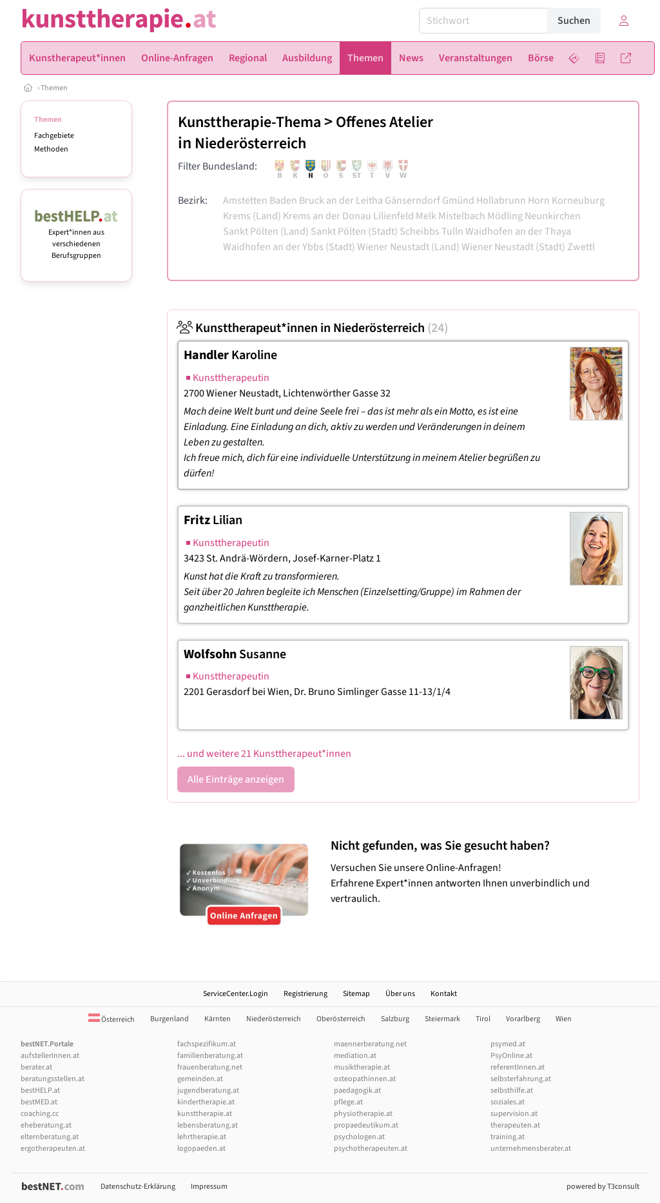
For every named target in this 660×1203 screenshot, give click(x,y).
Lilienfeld (393, 216)
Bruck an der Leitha (341, 200)
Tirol (483, 1018)
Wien (564, 1018)
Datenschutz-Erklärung (138, 1186)
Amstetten (245, 200)
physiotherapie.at (363, 1113)
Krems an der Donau (327, 216)
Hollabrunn (501, 200)
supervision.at (514, 1113)
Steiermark (442, 1018)
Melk (426, 216)
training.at (507, 1136)
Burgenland (169, 1018)
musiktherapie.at (362, 1067)
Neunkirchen (553, 216)
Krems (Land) (252, 216)
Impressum (209, 1186)
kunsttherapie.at (204, 1113)
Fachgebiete (54, 135)
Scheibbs (420, 231)
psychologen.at (359, 1136)
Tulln (452, 231)
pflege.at (348, 1102)
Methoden (51, 149)
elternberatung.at (50, 1136)
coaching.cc (40, 1113)
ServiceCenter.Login (235, 993)
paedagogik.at (357, 1090)
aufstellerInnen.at (50, 1055)
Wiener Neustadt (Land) (408, 247)
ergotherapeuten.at (53, 1148)
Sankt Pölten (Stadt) (354, 231)
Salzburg (395, 1018)
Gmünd (458, 200)
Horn (539, 200)
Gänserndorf (412, 200)
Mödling (505, 216)
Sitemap (356, 993)
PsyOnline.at (511, 1055)
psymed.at (507, 1044)
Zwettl (581, 247)
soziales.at (507, 1102)
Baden (283, 200)
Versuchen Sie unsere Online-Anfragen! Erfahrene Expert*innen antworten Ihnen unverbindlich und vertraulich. (482, 871)
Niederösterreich (250, 143)
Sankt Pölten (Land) (266, 231)
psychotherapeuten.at (370, 1148)
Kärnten (217, 1018)
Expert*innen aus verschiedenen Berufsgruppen (76, 238)
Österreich (111, 1019)
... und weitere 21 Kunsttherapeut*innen (264, 754)
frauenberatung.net (209, 1067)
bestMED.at (39, 1102)
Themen (54, 88)
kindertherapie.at (206, 1102)
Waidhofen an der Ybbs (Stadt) (289, 247)
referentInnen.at (517, 1067)
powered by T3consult (603, 1186)
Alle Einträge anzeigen (236, 779)
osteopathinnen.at (365, 1078)
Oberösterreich (340, 1018)
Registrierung (305, 993)
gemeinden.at (200, 1078)
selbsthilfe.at (511, 1090)
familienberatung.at (210, 1055)
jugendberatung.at (208, 1090)
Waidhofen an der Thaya (518, 231)
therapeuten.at (515, 1125)
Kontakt (444, 993)
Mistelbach (461, 216)
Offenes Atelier (384, 122)
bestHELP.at (40, 1090)
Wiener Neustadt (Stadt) (513, 247)
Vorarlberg (523, 1018)
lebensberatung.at (207, 1125)
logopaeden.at (201, 1148)
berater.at (36, 1067)
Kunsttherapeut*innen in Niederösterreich (312, 328)
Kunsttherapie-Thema (249, 122)
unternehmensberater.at (530, 1148)
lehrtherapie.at (201, 1136)
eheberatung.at (46, 1125)
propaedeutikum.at (366, 1125)
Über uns (400, 993)
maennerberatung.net (370, 1044)
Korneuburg (578, 200)
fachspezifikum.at (206, 1044)
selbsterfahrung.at (520, 1078)
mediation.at (355, 1055)
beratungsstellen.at (52, 1078)
